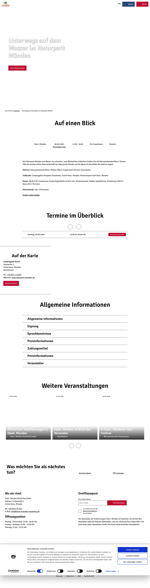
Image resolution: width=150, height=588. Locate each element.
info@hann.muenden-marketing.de (25, 511)
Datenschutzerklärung (90, 511)
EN (118, 4)
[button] (17, 68)
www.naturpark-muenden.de (23, 277)
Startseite (16, 111)
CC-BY (149, 58)
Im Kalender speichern (117, 234)
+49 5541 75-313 (15, 509)
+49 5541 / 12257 (14, 275)
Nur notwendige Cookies (132, 575)
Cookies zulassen (132, 562)
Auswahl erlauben (132, 568)
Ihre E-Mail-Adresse (84, 499)
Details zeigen (111, 584)
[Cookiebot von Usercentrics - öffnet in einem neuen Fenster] (13, 583)
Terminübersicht (59, 147)
